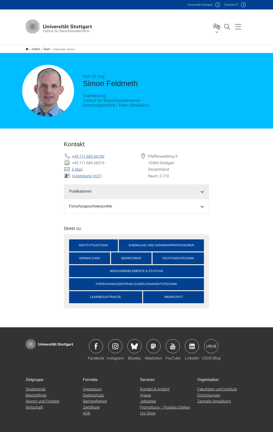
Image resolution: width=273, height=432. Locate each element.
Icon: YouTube (173, 343)
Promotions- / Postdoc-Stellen (165, 404)
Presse (145, 391)
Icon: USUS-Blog (211, 343)
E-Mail (77, 166)
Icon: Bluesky (134, 343)
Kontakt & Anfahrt (155, 385)
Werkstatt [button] (173, 294)
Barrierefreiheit (95, 397)
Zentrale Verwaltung (214, 397)
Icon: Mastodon (153, 343)
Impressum (92, 385)
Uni (200, 4)
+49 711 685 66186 (88, 153)
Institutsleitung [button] (93, 242)
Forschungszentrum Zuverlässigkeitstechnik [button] (136, 281)
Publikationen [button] (80, 188)
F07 (231, 4)
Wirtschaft (34, 404)
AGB (86, 409)
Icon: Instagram (115, 343)
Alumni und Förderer (42, 397)
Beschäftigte (36, 391)
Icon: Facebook (96, 343)
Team (44, 47)
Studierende (36, 385)
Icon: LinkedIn (192, 343)
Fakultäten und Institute (217, 385)
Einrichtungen (208, 391)
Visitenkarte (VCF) (87, 172)
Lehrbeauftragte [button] (105, 294)
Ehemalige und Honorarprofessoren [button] (161, 242)
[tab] (136, 188)
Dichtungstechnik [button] (178, 255)
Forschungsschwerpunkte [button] (90, 203)
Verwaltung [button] (89, 255)
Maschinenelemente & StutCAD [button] (136, 268)
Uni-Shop (148, 409)
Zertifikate (91, 404)
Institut (33, 47)
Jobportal (148, 397)
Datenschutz (93, 391)
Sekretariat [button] (131, 255)
